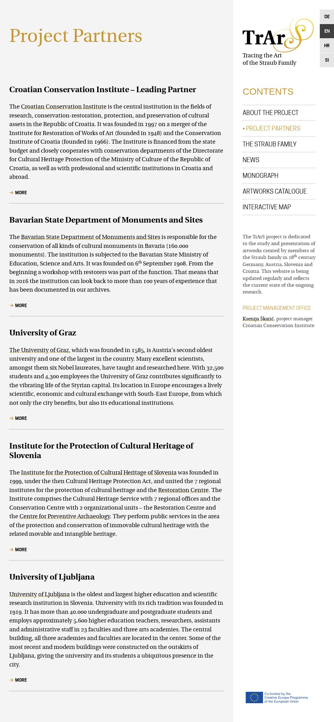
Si (327, 60)
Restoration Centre (183, 491)
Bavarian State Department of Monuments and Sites (90, 237)
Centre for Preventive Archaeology (64, 517)
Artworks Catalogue (275, 191)
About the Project (271, 113)
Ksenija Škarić (258, 319)
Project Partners (273, 128)
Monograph (260, 175)
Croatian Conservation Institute (63, 107)
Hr (327, 45)
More (21, 192)
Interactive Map (267, 207)
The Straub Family (270, 144)
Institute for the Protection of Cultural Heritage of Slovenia (99, 473)
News (251, 160)
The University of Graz (39, 351)
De (327, 16)
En (327, 31)
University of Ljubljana (39, 595)
